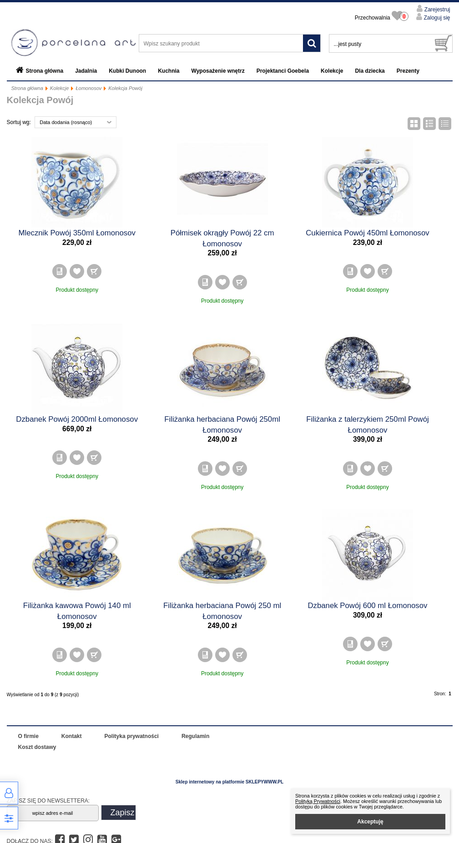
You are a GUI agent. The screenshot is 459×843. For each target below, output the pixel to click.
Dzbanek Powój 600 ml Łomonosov (367, 605)
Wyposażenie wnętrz (218, 71)
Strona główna (45, 71)
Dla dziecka (369, 71)
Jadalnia (86, 71)
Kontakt (71, 736)
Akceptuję (370, 821)
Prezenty (408, 71)
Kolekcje (332, 71)
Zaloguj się (436, 18)
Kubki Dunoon (127, 71)
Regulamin (195, 736)
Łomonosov (88, 88)
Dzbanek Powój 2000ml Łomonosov (77, 419)
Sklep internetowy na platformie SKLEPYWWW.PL (229, 781)
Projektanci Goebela (283, 71)
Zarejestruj (436, 9)
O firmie (28, 736)
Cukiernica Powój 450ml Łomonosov (367, 233)
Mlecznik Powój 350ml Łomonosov (76, 233)
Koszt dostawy (37, 747)
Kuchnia (168, 71)
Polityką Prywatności (317, 801)
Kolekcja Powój (125, 88)
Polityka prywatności (132, 736)
